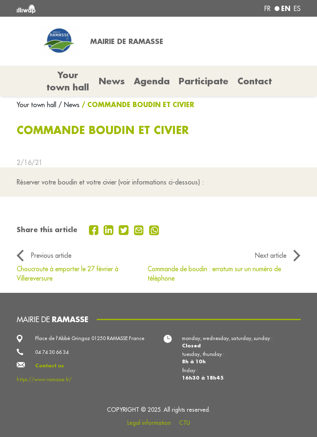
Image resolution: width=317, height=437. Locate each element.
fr (267, 8)
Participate (203, 81)
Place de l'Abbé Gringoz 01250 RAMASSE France (89, 338)
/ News (69, 105)
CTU (184, 422)
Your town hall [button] (68, 81)
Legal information (149, 422)
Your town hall (37, 105)
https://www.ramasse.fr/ (44, 379)
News (112, 81)
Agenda (152, 81)
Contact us (49, 365)
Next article (270, 255)
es (297, 8)
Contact (254, 81)
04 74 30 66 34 (52, 352)
